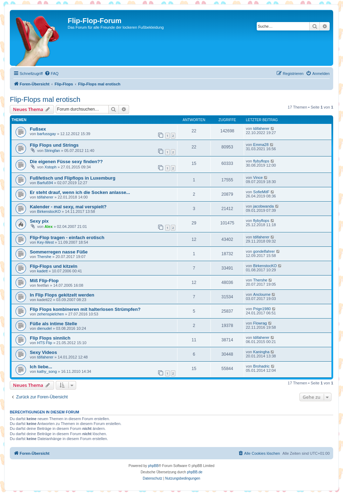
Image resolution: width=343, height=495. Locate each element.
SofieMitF (261, 192)
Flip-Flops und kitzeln (54, 266)
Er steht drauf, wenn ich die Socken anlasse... (80, 192)
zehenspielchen (50, 314)
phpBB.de (194, 472)
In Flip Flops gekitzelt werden (62, 295)
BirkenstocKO (49, 211)
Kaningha (261, 352)
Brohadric (261, 366)
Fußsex (38, 129)
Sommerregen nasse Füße (59, 252)
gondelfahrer (264, 251)
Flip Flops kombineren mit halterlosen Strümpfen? (85, 309)
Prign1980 (262, 309)
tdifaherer (261, 128)
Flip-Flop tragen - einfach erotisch (67, 237)
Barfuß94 (45, 183)
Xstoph (50, 167)
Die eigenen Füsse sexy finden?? (66, 161)
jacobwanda (263, 206)
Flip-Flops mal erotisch (45, 99)
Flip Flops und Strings (54, 145)
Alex (49, 226)
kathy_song (47, 371)
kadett (42, 271)
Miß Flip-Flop (44, 280)
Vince (258, 177)
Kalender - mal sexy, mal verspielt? (68, 206)
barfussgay (46, 134)
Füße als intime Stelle (53, 323)
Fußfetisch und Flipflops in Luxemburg (72, 178)
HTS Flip (44, 343)
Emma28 (261, 144)
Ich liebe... (41, 366)
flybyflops (261, 161)
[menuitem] (52, 73)
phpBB (153, 466)
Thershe (44, 257)
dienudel (44, 328)
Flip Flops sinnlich (50, 338)
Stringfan (52, 150)
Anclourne (262, 294)
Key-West (45, 242)
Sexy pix (39, 221)
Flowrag (260, 323)
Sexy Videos (43, 352)
